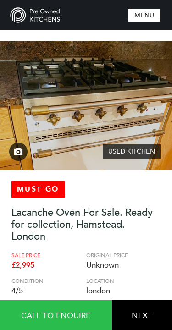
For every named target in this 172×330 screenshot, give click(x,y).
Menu (144, 15)
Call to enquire (55, 315)
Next (142, 315)
